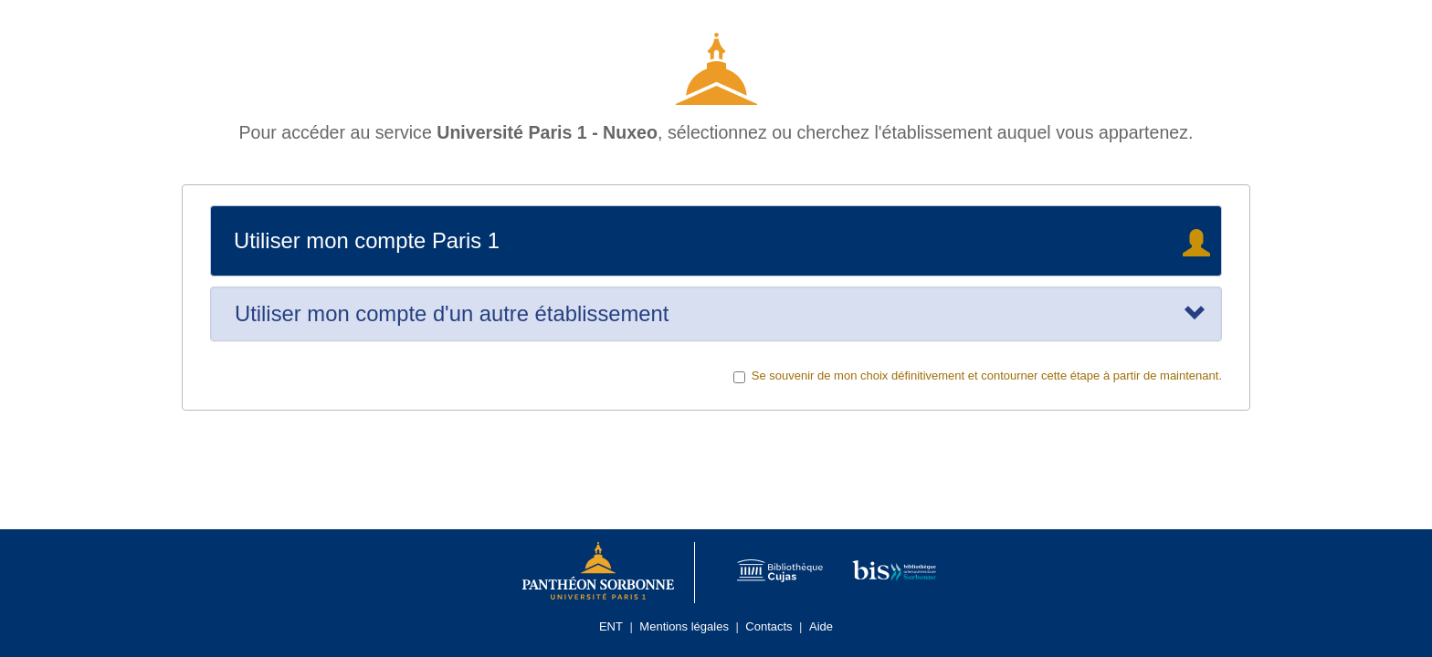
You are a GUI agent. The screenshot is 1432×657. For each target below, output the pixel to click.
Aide (821, 626)
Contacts (768, 626)
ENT (611, 626)
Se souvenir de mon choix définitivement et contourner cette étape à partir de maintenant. (977, 376)
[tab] (716, 313)
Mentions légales (684, 626)
